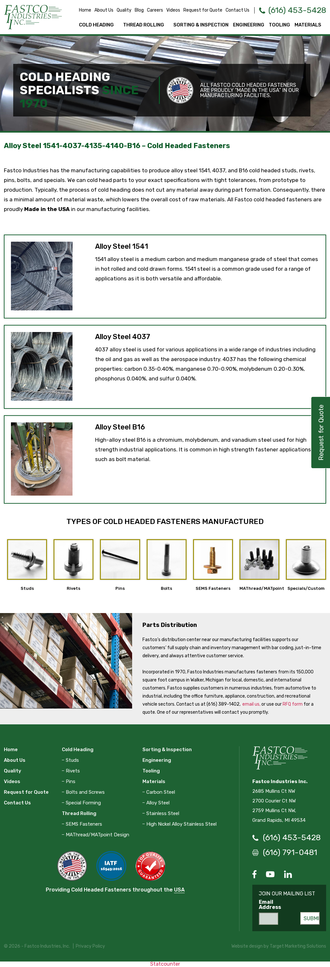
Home (85, 10)
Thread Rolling (143, 25)
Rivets (73, 771)
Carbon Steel (160, 792)
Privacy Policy (90, 946)
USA (179, 890)
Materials (308, 25)
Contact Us (237, 10)
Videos (173, 10)
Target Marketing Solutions (298, 946)
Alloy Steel (158, 803)
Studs (72, 760)
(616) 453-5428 (297, 10)
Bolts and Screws (85, 792)
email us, (251, 704)
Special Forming (83, 803)
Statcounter (165, 964)
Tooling (279, 25)
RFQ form (293, 704)
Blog (139, 10)
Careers (155, 10)
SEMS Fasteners (84, 824)
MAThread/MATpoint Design (97, 835)
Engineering (248, 25)
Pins (70, 781)
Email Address (270, 905)
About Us (103, 10)
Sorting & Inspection (200, 25)
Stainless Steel (162, 813)
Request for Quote (202, 10)
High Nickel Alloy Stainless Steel (181, 824)
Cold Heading (96, 25)
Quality (124, 10)
